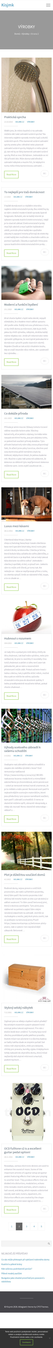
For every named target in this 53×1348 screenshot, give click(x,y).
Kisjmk (7, 5)
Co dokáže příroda (16, 413)
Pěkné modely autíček (11, 1273)
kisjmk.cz (20, 122)
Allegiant (22, 1306)
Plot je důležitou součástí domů (24, 875)
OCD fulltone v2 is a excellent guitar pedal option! (22, 1150)
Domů (17, 33)
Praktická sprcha (15, 117)
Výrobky (25, 33)
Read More (11, 174)
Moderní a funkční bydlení (21, 304)
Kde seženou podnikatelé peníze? (16, 1268)
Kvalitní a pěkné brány (11, 1264)
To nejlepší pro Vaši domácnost (24, 192)
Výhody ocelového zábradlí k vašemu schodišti (22, 749)
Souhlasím (26, 1342)
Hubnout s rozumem (17, 638)
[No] (49, 1338)
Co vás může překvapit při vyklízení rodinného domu (25, 1259)
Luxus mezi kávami (16, 526)
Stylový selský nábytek (18, 1007)
